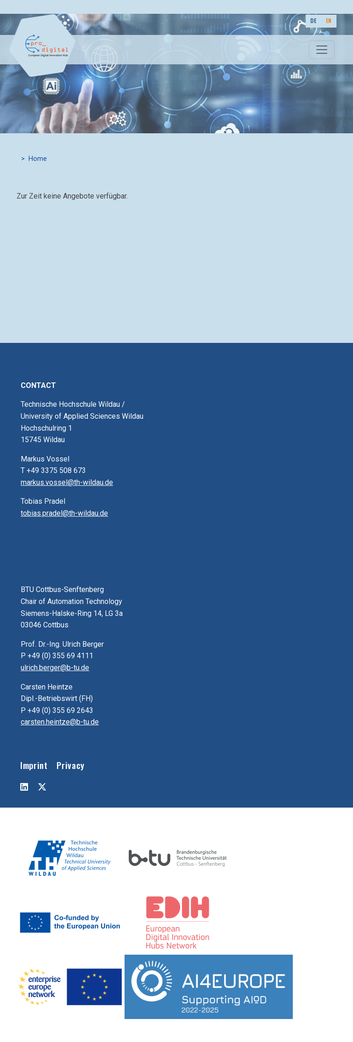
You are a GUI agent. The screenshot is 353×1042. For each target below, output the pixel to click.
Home (37, 159)
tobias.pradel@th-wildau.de (64, 513)
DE (313, 20)
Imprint (33, 765)
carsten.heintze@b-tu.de (60, 721)
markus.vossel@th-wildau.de (67, 482)
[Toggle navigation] (322, 49)
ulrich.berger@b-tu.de (55, 667)
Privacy (70, 765)
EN (329, 20)
